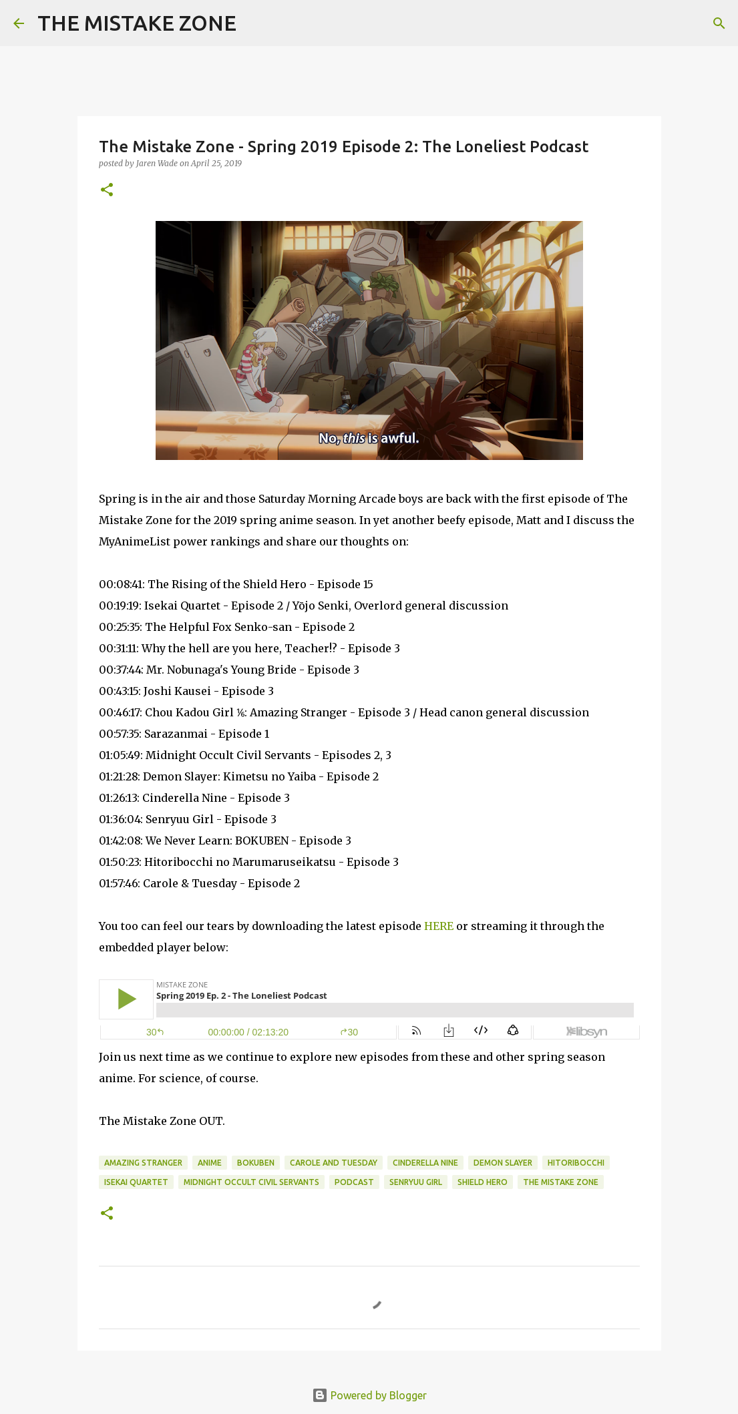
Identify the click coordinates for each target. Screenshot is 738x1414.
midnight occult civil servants (251, 1182)
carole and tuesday (333, 1162)
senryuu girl (415, 1182)
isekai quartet (136, 1182)
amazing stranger (143, 1162)
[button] (107, 191)
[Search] (255, 23)
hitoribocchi (576, 1162)
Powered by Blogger (369, 1395)
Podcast (354, 1182)
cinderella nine (425, 1162)
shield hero (482, 1182)
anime (210, 1162)
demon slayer (503, 1162)
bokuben (255, 1162)
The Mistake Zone (560, 1182)
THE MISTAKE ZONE (136, 23)
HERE (438, 926)
